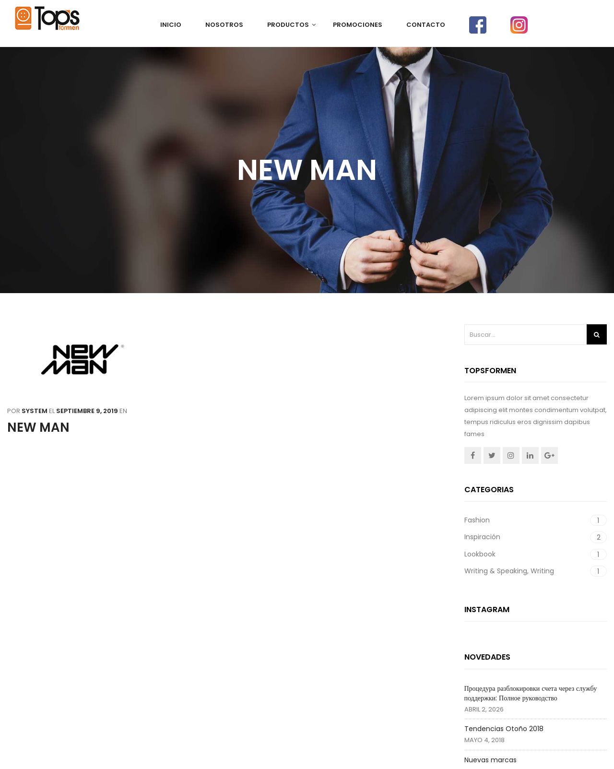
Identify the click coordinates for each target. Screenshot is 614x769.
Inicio (170, 24)
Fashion (477, 520)
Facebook (472, 455)
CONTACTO (425, 24)
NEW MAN (38, 427)
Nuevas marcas (490, 760)
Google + (549, 455)
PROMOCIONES (357, 24)
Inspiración (482, 537)
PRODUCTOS (288, 24)
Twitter (492, 455)
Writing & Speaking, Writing (509, 571)
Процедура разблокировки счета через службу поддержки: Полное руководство (530, 693)
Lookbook (480, 554)
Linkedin (530, 455)
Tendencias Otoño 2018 (503, 729)
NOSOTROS (224, 24)
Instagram (511, 455)
